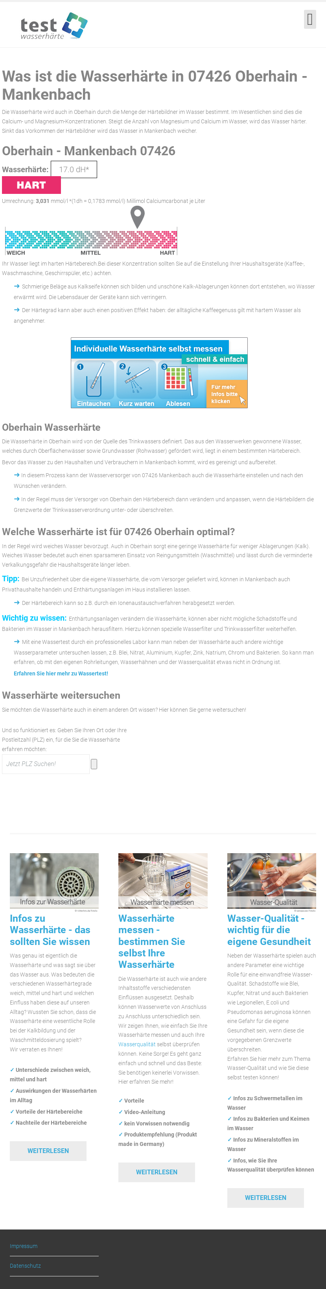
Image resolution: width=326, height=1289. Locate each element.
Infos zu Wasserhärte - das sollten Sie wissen (50, 930)
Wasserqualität (137, 1044)
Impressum (23, 1246)
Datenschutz (25, 1266)
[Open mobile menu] (310, 19)
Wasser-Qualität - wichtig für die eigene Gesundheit (269, 930)
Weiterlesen (48, 1151)
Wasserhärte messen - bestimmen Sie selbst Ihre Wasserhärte (151, 942)
